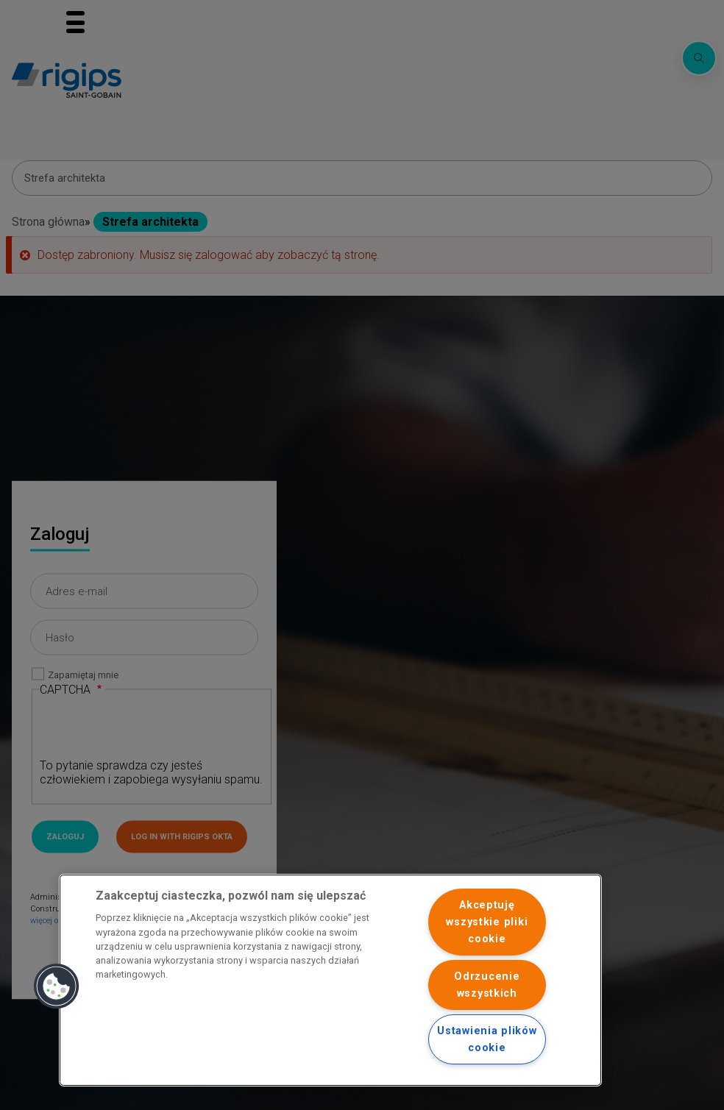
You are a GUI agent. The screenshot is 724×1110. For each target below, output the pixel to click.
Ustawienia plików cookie (486, 1039)
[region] (330, 980)
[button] (56, 986)
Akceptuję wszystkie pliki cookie (487, 922)
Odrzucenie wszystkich (486, 985)
